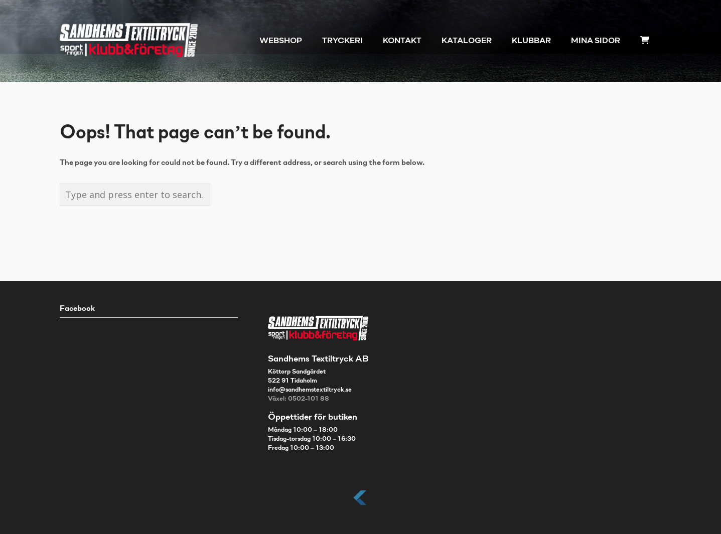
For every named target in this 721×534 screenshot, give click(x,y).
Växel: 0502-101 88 (298, 399)
